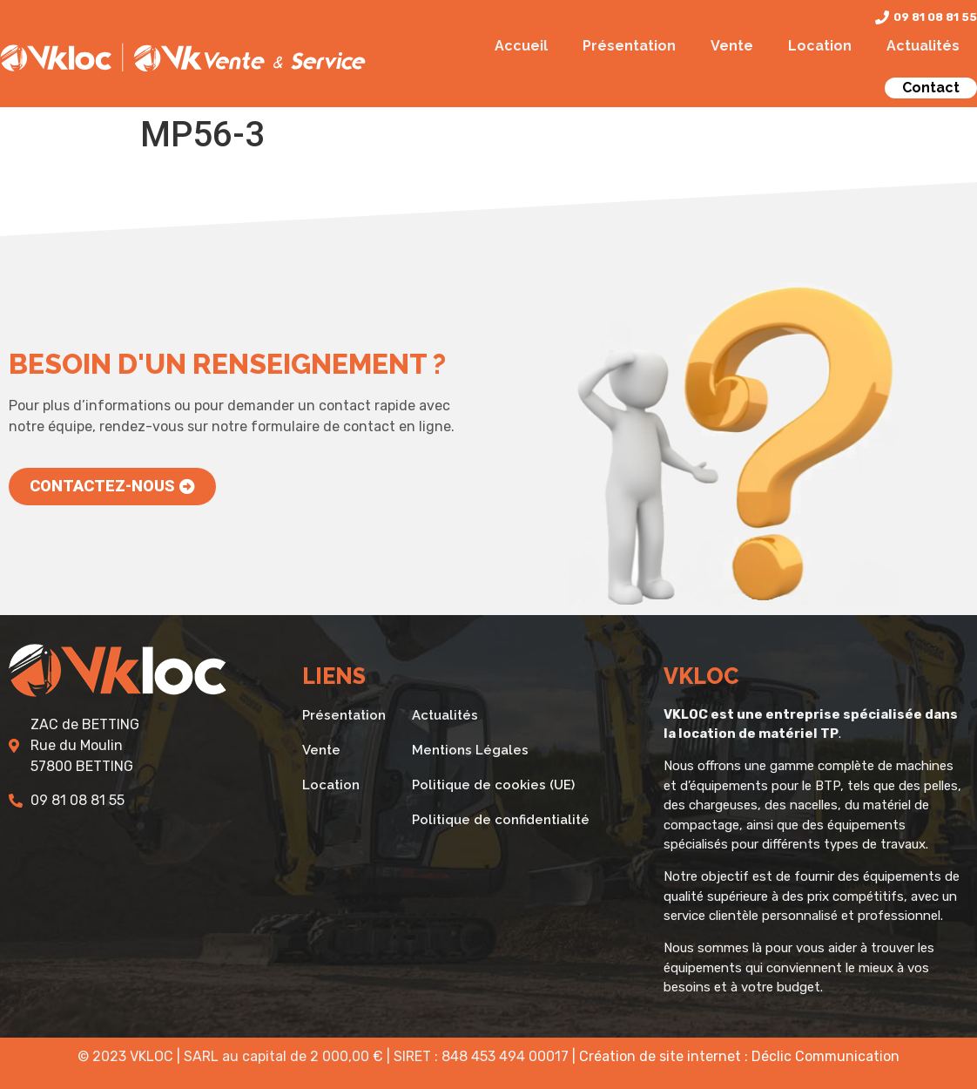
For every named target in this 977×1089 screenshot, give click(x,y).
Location (820, 45)
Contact (931, 87)
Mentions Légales (470, 750)
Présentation (629, 45)
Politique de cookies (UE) (493, 785)
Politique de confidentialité (501, 820)
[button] (112, 486)
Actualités (923, 45)
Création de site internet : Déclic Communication (739, 1056)
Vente (732, 45)
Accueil (521, 45)
